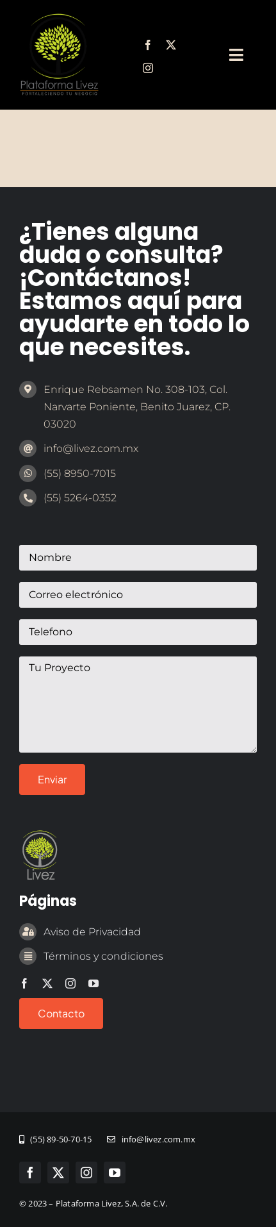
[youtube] (93, 983)
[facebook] (148, 45)
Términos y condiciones (103, 956)
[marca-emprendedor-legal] (59, 19)
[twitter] (171, 45)
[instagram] (148, 68)
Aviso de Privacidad (92, 932)
